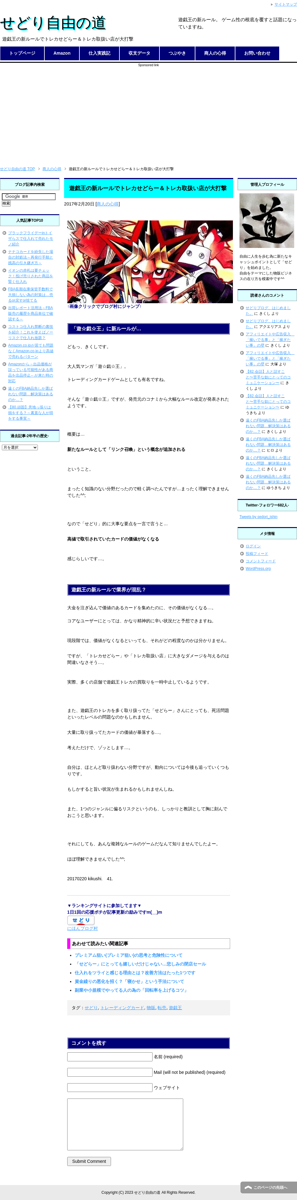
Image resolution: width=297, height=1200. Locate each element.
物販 (151, 1007)
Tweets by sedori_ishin (258, 517)
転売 (162, 1007)
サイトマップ (285, 4)
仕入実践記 (99, 53)
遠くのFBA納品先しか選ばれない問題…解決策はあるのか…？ (30, 394)
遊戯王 (175, 1007)
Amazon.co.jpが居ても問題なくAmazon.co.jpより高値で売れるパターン (30, 351)
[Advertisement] (148, 111)
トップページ (22, 53)
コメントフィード (261, 561)
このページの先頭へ (270, 1187)
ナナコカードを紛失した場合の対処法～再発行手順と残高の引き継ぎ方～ (30, 257)
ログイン (253, 546)
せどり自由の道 (53, 22)
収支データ (139, 53)
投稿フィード (257, 553)
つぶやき (177, 53)
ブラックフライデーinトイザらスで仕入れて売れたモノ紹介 (30, 238)
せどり (91, 1007)
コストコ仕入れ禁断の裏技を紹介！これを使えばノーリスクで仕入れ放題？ (30, 332)
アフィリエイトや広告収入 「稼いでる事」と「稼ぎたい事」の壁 (270, 340)
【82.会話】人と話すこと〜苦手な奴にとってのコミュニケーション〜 (268, 377)
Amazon (61, 53)
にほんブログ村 (82, 928)
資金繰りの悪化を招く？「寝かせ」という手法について (129, 981)
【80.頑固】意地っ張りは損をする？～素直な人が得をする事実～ (30, 413)
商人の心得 (215, 53)
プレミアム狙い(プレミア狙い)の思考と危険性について (129, 955)
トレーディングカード (122, 1007)
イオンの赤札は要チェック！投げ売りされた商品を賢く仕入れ (30, 276)
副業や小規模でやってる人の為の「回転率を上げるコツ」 (132, 990)
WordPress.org (258, 568)
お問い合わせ (257, 53)
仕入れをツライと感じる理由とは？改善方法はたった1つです (135, 972)
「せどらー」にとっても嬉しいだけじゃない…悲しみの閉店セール (140, 963)
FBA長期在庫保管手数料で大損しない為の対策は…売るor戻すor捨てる (30, 295)
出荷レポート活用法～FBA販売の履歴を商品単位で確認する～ (30, 313)
